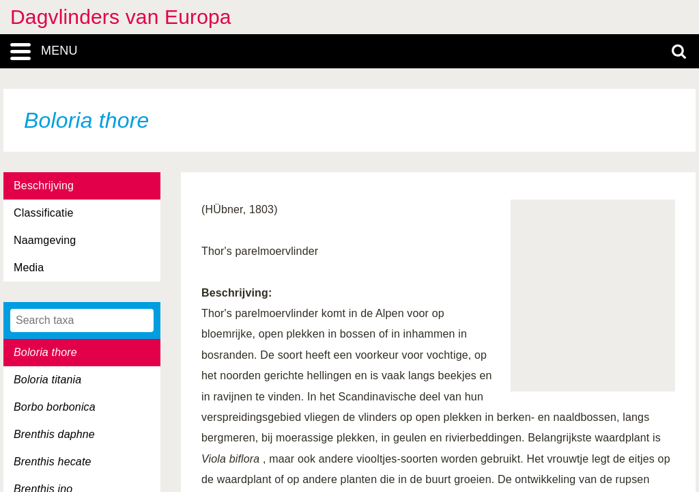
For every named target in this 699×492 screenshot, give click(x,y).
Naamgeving (45, 240)
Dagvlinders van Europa (120, 16)
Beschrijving (44, 185)
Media (29, 267)
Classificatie (43, 213)
